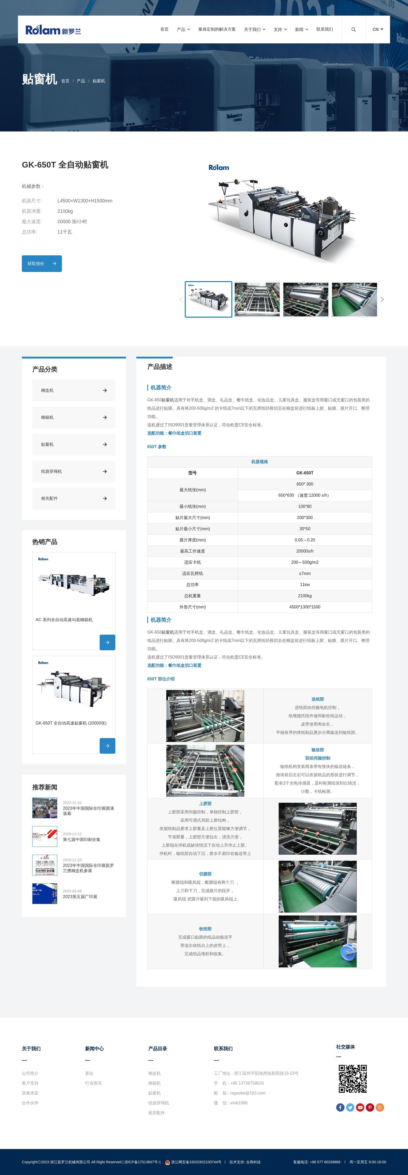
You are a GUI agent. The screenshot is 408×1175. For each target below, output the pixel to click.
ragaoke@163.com (247, 1093)
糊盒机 (154, 1073)
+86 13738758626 (247, 1083)
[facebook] (340, 1107)
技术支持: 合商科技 (245, 1162)
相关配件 (156, 1113)
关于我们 (252, 29)
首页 (164, 29)
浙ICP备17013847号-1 (142, 1162)
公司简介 (30, 1073)
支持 (278, 29)
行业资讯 (93, 1083)
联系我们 (324, 29)
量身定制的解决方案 (217, 29)
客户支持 (30, 1083)
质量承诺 (30, 1093)
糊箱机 (154, 1083)
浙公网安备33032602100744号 (193, 1162)
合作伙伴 (30, 1103)
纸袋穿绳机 (158, 1103)
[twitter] (350, 1107)
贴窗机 (99, 81)
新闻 (299, 29)
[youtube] (360, 1107)
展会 (89, 1073)
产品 (181, 29)
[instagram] (380, 1107)
